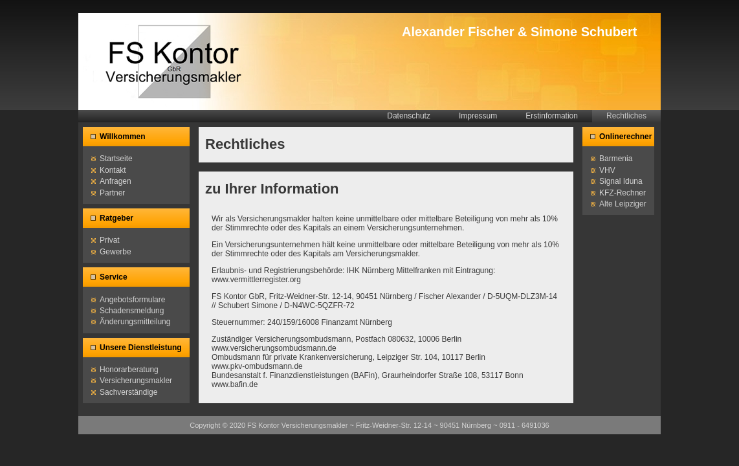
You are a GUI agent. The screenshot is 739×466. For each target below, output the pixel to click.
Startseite (116, 158)
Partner (112, 192)
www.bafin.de (235, 384)
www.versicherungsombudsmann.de (274, 348)
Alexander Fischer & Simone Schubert (519, 32)
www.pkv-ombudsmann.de (257, 366)
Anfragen (115, 181)
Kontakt (113, 170)
